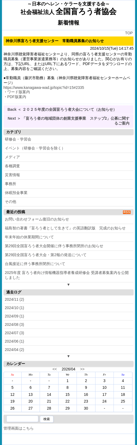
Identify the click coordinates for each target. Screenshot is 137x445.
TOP (129, 33)
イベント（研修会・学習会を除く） (35, 148)
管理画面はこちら (19, 428)
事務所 (10, 184)
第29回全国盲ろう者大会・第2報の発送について (46, 255)
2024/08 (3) (14, 324)
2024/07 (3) (14, 333)
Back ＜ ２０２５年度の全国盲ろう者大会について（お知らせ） (62, 109)
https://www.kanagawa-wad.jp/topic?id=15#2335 (44, 87)
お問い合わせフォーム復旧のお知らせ (37, 219)
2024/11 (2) (14, 299)
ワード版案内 (18, 92)
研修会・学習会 (18, 139)
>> (82, 369)
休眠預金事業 (16, 192)
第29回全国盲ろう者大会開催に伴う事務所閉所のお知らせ (54, 246)
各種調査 (12, 166)
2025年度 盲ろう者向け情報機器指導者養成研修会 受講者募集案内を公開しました (67, 275)
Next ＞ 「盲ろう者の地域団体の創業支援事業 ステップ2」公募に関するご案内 (68, 120)
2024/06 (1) (14, 341)
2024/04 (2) (14, 349)
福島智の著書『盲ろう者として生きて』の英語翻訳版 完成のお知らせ (65, 228)
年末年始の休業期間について (29, 237)
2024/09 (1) (14, 316)
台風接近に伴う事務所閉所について (35, 264)
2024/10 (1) (14, 308)
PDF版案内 (16, 97)
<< (54, 369)
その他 (10, 201)
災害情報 (12, 175)
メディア (12, 157)
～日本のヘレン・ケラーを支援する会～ (68, 3)
